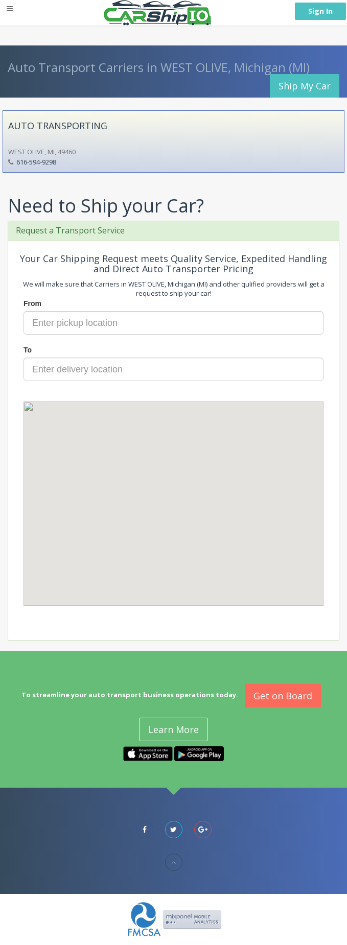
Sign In (320, 11)
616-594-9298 (36, 162)
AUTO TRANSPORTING (57, 126)
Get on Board (282, 696)
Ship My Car (305, 86)
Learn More (173, 729)
